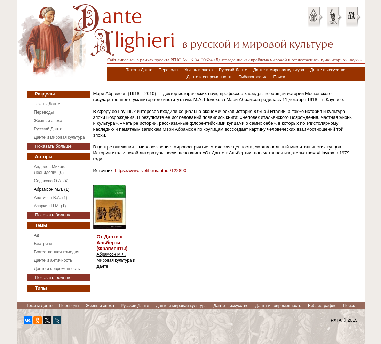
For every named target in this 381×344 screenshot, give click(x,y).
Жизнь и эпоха (198, 70)
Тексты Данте (139, 70)
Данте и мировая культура (278, 70)
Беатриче (43, 243)
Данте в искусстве (328, 70)
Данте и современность (209, 77)
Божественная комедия (56, 252)
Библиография (253, 77)
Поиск (279, 77)
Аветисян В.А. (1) (51, 197)
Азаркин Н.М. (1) (50, 206)
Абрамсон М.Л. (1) (52, 189)
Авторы (44, 156)
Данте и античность (53, 260)
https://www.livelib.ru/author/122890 (150, 170)
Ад (36, 235)
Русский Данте (233, 70)
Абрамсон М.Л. (111, 254)
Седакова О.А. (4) (51, 180)
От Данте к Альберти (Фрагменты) (112, 242)
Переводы (168, 70)
